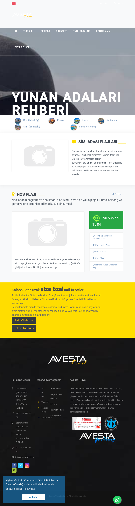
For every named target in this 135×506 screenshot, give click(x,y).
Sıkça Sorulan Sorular (56, 396)
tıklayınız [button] (29, 488)
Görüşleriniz (56, 416)
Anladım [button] (33, 497)
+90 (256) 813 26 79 (23, 415)
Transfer (43, 402)
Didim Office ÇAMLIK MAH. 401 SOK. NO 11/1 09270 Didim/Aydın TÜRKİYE (22, 398)
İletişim (54, 404)
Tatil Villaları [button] (24, 320)
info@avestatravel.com (24, 457)
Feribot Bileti (43, 410)
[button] (16, 3)
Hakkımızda (56, 388)
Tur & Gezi (43, 392)
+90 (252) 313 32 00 (23, 450)
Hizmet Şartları (57, 410)
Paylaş (116, 194)
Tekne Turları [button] (24, 328)
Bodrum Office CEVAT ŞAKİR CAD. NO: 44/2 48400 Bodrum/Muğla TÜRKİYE (22, 432)
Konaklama (43, 418)
